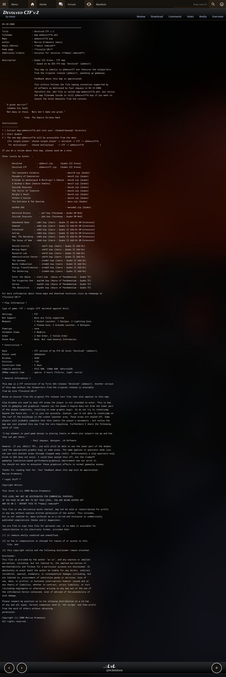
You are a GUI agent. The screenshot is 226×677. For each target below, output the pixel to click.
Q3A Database (114, 670)
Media (203, 16)
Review (141, 16)
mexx (12, 16)
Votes (190, 16)
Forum (72, 4)
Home (43, 4)
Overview (217, 16)
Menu (14, 4)
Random (101, 4)
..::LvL (110, 666)
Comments (175, 16)
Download (157, 16)
